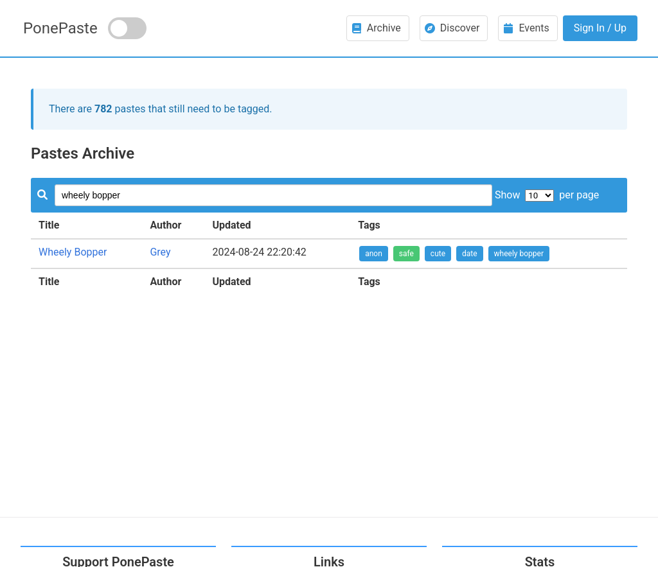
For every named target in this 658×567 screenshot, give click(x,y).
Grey (160, 252)
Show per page (547, 195)
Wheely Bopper (73, 252)
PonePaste (60, 28)
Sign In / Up (600, 28)
